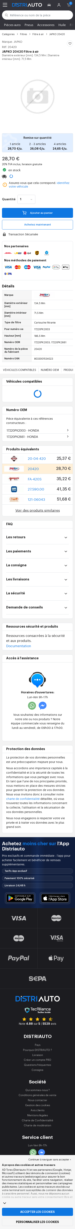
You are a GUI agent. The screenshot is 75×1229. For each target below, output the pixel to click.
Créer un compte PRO (37, 1059)
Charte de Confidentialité (37, 1120)
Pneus (29, 25)
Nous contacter (37, 1100)
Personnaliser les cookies (37, 1222)
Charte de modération (37, 1125)
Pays (37, 1044)
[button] (50, 5)
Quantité (8, 199)
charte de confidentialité (23, 798)
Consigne (37, 1069)
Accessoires (45, 25)
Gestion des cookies (37, 1105)
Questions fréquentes (37, 1064)
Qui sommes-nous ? (37, 1090)
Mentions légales (37, 1115)
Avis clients (37, 1110)
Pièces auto (12, 25)
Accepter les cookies (37, 1211)
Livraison (37, 1055)
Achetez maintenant (37, 224)
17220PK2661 (22, 436)
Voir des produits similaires (37, 510)
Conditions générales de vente (37, 1095)
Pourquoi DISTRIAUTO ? (37, 1050)
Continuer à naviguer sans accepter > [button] (49, 1159)
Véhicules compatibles (19, 369)
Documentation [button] (18, 645)
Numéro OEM (50, 369)
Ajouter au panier (37, 213)
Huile (62, 25)
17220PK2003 (23, 430)
